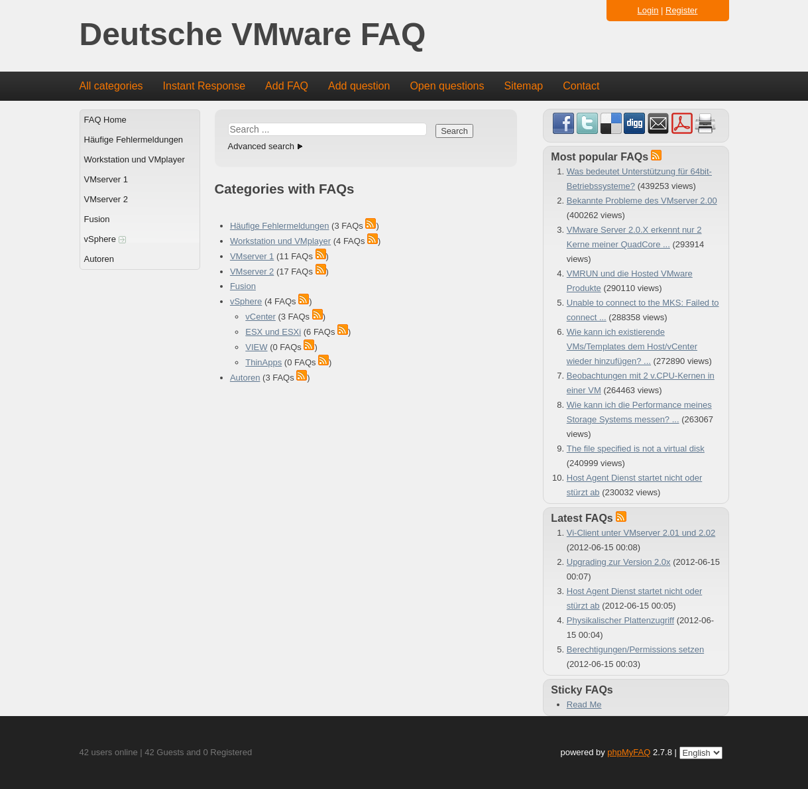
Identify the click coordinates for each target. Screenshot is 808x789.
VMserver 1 (106, 179)
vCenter (260, 317)
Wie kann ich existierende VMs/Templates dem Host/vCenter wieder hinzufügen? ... (632, 346)
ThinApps (263, 362)
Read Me (584, 704)
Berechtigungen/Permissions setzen (635, 649)
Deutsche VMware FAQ (253, 34)
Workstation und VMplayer (134, 159)
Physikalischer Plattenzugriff (620, 620)
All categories (111, 85)
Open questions (447, 85)
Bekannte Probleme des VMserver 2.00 (642, 201)
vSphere (105, 239)
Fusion (97, 219)
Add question (359, 85)
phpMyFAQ (628, 752)
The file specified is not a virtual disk (636, 449)
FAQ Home (105, 120)
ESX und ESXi (273, 332)
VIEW (256, 347)
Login (648, 10)
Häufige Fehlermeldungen (134, 140)
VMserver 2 (106, 199)
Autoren (99, 259)
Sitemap (523, 85)
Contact (581, 85)
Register (681, 10)
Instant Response (204, 85)
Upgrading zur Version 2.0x (619, 562)
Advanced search (261, 146)
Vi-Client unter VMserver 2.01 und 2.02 (641, 533)
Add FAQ (286, 85)
